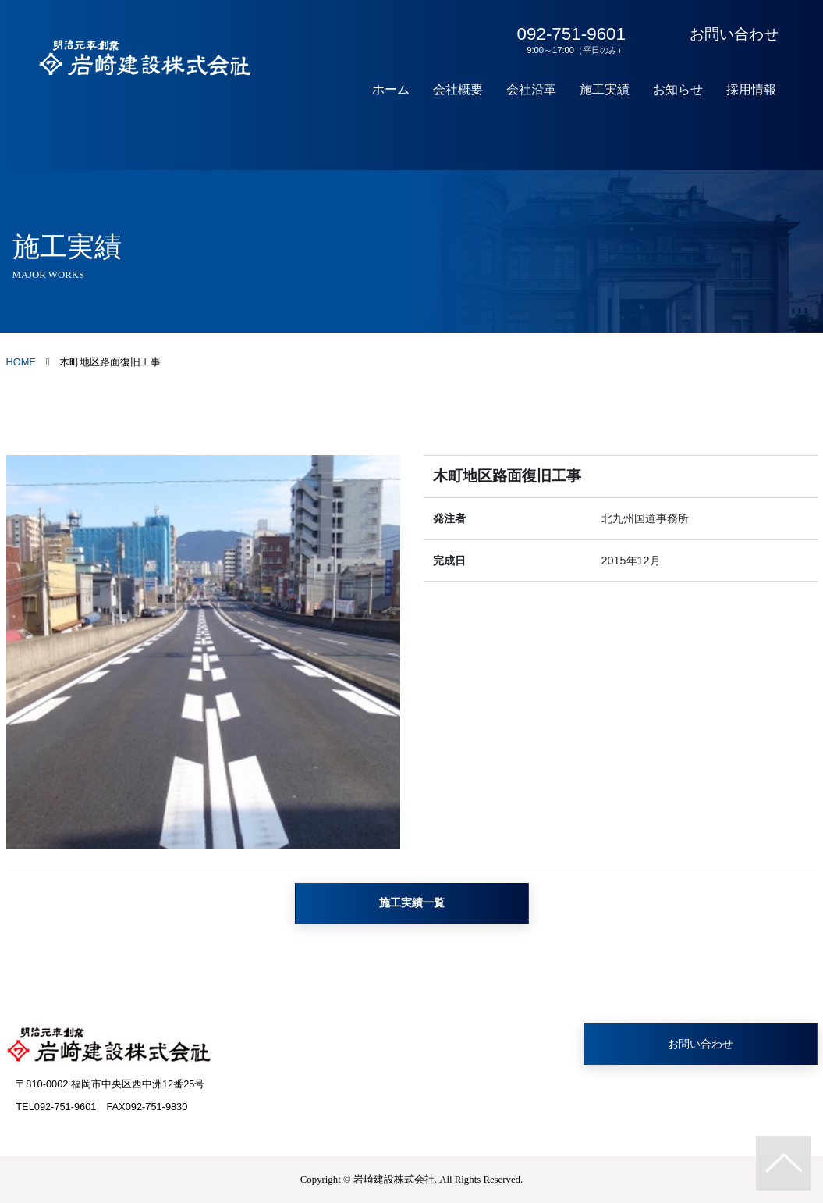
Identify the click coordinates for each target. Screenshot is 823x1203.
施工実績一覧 (412, 902)
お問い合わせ (734, 34)
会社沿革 (531, 89)
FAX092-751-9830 (146, 1106)
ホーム (391, 89)
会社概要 (458, 89)
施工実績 (605, 89)
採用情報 (751, 89)
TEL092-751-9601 (56, 1106)
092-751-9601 (568, 39)
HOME (21, 362)
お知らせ (678, 89)
